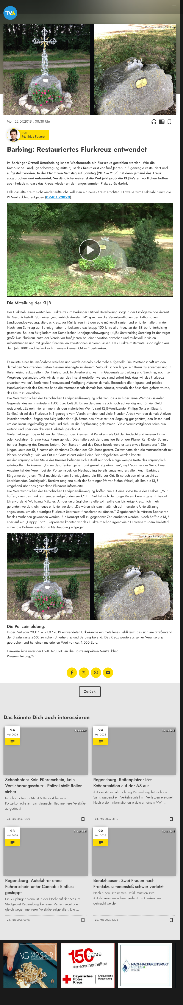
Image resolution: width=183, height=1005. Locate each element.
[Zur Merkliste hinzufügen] (169, 121)
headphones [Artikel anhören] (154, 122)
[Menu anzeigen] (174, 7)
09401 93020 (58, 197)
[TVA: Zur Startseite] (10, 13)
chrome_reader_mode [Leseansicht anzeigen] (162, 122)
